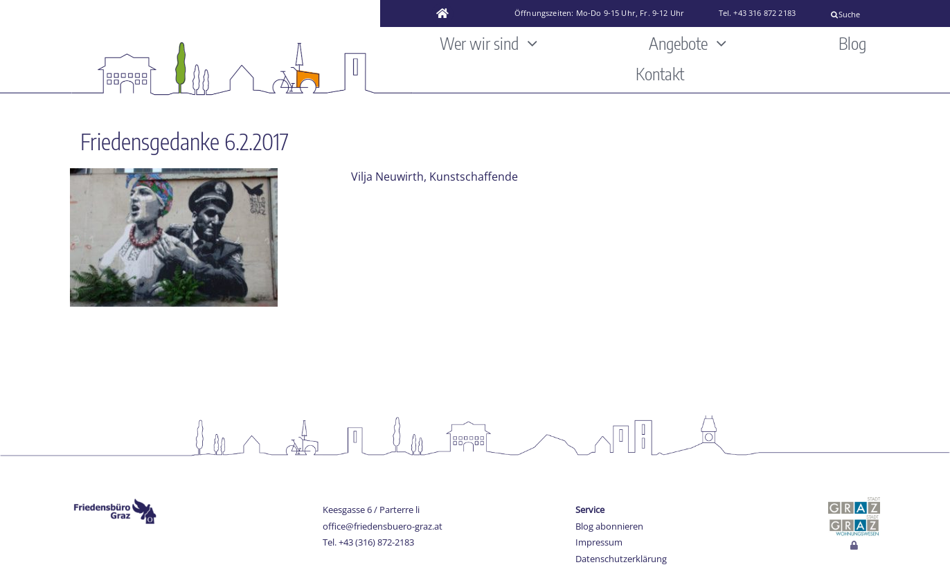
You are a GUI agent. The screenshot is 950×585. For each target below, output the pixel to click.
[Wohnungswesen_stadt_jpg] (854, 519)
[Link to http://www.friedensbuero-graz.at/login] (854, 546)
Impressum (598, 542)
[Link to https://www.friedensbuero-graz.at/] (442, 14)
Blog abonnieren (609, 526)
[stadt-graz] (854, 502)
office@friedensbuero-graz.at (382, 526)
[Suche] (884, 14)
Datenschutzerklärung (621, 558)
